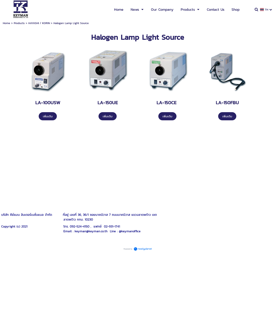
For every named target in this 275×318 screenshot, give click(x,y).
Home (6, 23)
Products (19, 23)
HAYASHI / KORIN (39, 23)
